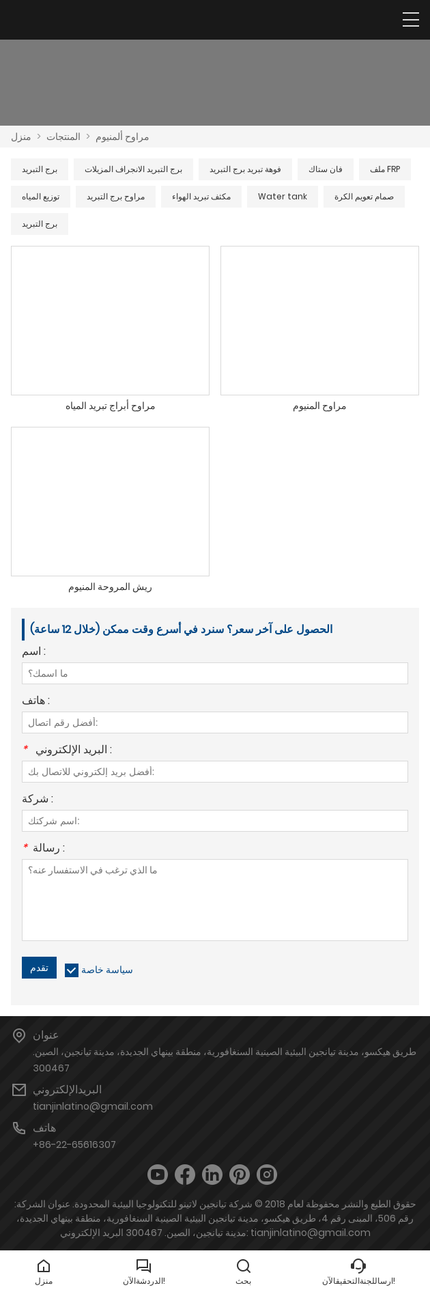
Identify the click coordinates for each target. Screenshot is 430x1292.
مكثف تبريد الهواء (201, 196)
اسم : (34, 652)
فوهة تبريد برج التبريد (245, 169)
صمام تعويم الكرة (364, 196)
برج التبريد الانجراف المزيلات (133, 169)
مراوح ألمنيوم (122, 136)
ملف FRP (385, 169)
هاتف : (36, 701)
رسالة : (43, 849)
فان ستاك (326, 169)
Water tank (282, 196)
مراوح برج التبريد (116, 196)
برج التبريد (39, 169)
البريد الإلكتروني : (67, 750)
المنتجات (63, 136)
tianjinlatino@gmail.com (93, 1106)
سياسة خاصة (107, 970)
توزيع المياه (40, 196)
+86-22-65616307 (74, 1144)
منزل (21, 136)
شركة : (37, 800)
